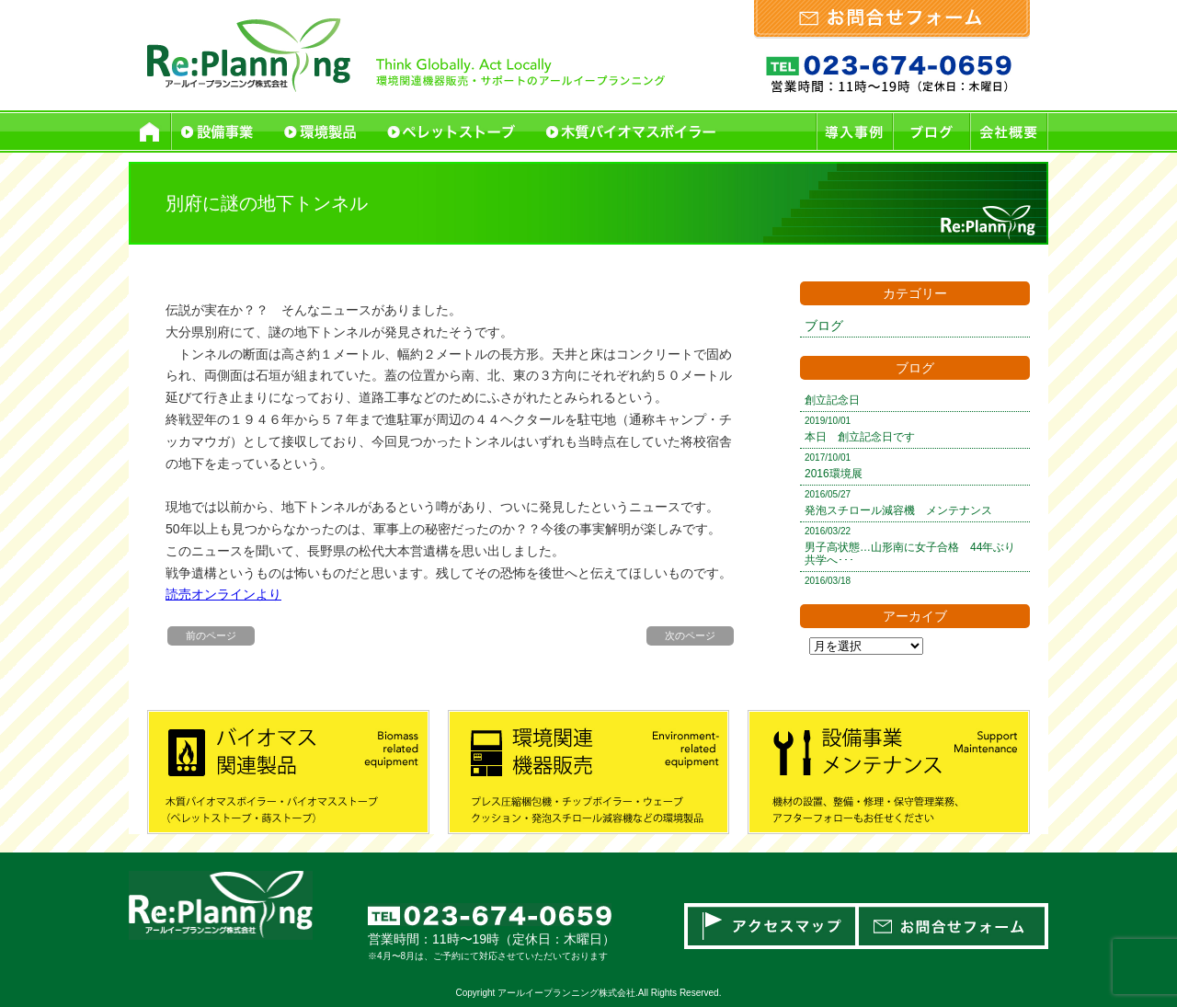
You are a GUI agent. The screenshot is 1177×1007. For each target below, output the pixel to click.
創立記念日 (832, 400)
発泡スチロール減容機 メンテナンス (898, 510)
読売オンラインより (223, 594)
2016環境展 (834, 473)
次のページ (690, 635)
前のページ (211, 635)
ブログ (824, 325)
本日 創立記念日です (860, 436)
